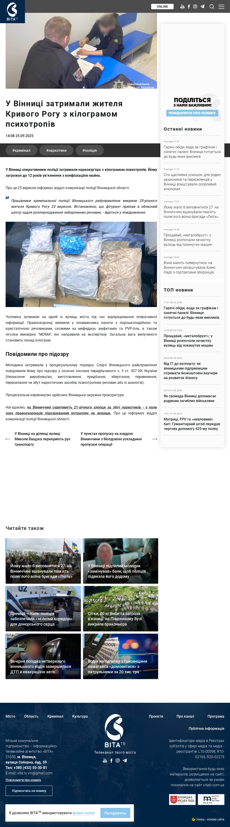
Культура (80, 716)
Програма (216, 716)
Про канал (185, 716)
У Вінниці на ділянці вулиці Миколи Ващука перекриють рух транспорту (42, 439)
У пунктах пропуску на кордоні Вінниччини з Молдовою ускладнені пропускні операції (111, 439)
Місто (10, 716)
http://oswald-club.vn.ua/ (81, 482)
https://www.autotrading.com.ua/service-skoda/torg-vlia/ (192, 56)
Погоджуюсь (115, 813)
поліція (91, 150)
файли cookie (84, 812)
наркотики (57, 150)
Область (31, 716)
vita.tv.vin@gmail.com (35, 773)
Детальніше (192, 149)
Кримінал (55, 716)
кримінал (22, 150)
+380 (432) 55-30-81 (30, 767)
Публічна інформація (206, 728)
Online (162, 6)
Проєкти (156, 716)
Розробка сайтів (215, 819)
